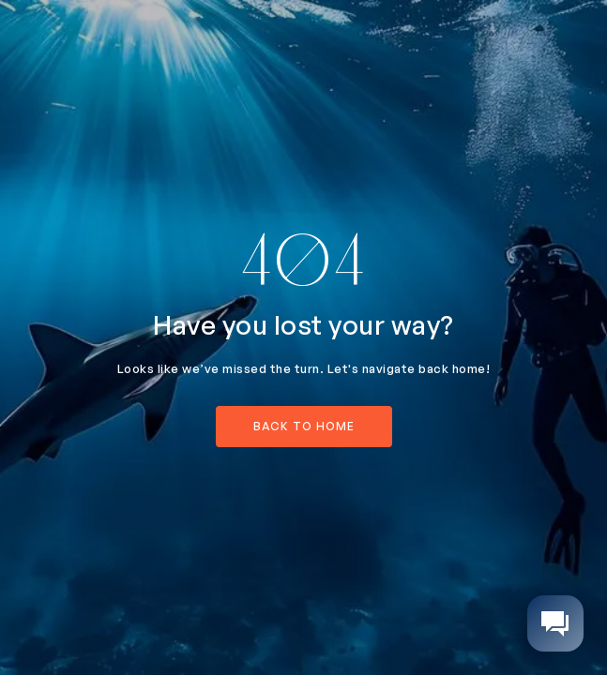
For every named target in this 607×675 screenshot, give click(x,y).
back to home (304, 426)
